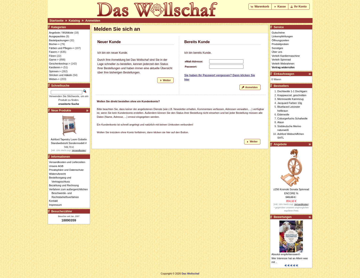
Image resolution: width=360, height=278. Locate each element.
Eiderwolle (283, 114)
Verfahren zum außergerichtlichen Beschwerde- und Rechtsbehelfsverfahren (70, 193)
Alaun (280, 122)
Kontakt (55, 200)
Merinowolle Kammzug (290, 99)
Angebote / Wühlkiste (61, 32)
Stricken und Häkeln (60, 75)
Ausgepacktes (57, 36)
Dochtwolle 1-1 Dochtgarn (292, 91)
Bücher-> (54, 44)
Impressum (57, 204)
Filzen (52, 55)
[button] (260, 7)
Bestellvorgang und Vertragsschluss (61, 179)
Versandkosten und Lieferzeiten (68, 162)
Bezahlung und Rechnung (65, 185)
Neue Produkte (61, 110)
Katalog (74, 20)
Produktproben (280, 44)
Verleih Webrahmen (283, 63)
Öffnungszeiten (280, 40)
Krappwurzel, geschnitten (291, 95)
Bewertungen (283, 217)
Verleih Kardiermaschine (286, 55)
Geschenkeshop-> (59, 63)
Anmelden (92, 20)
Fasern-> (54, 51)
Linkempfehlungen (282, 36)
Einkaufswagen (284, 74)
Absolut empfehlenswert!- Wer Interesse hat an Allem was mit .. (289, 258)
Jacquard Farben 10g (289, 103)
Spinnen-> (55, 71)
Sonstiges (277, 48)
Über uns (277, 51)
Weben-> (54, 79)
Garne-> (54, 59)
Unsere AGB (57, 166)
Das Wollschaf (190, 273)
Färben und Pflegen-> (61, 48)
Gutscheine (278, 32)
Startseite (56, 20)
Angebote (280, 144)
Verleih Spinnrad (281, 59)
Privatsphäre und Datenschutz (68, 169)
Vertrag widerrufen (283, 67)
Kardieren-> (56, 67)
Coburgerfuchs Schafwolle (292, 118)
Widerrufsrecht (59, 173)
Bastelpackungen (59, 40)
